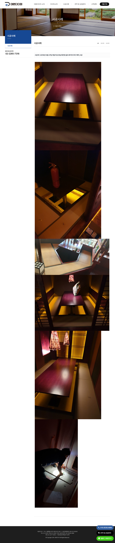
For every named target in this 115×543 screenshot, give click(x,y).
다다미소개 (53, 4)
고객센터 (94, 4)
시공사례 (66, 4)
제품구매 (104, 4)
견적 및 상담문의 (80, 4)
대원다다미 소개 (39, 4)
